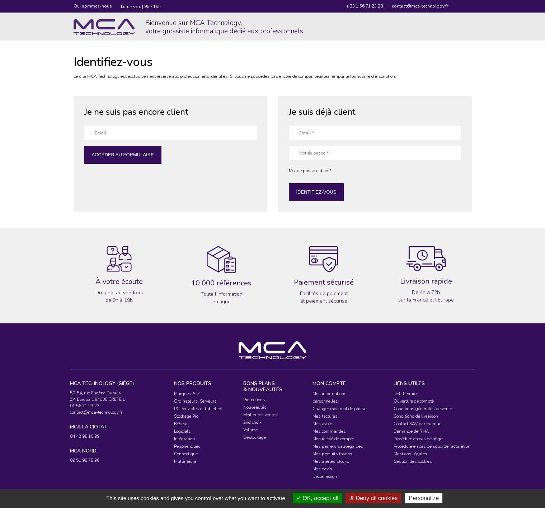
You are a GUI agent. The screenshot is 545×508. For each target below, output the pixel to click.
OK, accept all (317, 498)
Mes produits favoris (332, 454)
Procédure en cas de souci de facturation (432, 446)
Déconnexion (325, 476)
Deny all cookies (373, 498)
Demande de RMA (411, 431)
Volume (250, 430)
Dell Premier (406, 394)
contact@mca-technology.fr (420, 6)
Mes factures (325, 416)
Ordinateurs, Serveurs (195, 401)
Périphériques (187, 446)
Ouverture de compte (414, 401)
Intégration (184, 439)
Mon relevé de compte (333, 439)
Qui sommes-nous (93, 6)
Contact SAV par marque (417, 424)
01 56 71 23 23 (84, 406)
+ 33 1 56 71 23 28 (364, 6)
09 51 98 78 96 (84, 460)
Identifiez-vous (316, 192)
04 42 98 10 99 (84, 436)
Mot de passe (313, 153)
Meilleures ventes (260, 415)
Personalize (424, 498)
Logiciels (182, 431)
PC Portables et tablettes (198, 409)
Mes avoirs (323, 424)
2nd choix (252, 422)
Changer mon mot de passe (339, 409)
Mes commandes (329, 431)
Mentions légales (410, 454)
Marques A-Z (187, 394)
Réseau (181, 424)
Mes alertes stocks (331, 461)
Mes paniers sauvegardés (338, 446)
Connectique (186, 454)
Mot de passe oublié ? (310, 171)
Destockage (254, 437)
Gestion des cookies (413, 461)
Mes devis (322, 469)
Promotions (254, 400)
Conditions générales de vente (423, 409)
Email (306, 133)
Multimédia (185, 461)
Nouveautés (255, 407)
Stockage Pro (186, 416)
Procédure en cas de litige (418, 439)
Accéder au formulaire (122, 154)
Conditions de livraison (416, 416)
